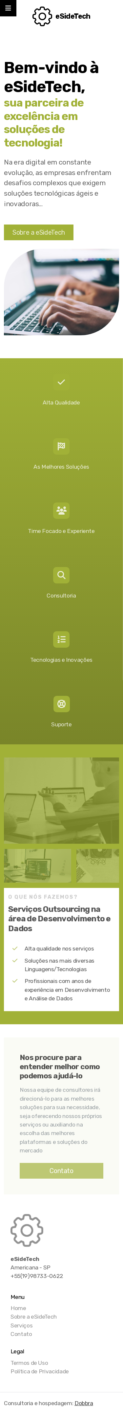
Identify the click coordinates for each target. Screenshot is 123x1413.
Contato (61, 1171)
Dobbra (83, 1403)
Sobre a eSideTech (38, 232)
